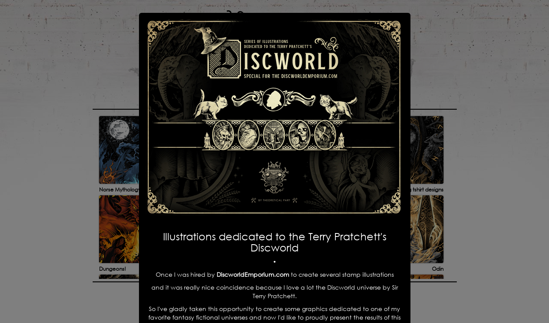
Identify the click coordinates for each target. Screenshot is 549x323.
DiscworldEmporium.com (254, 274)
